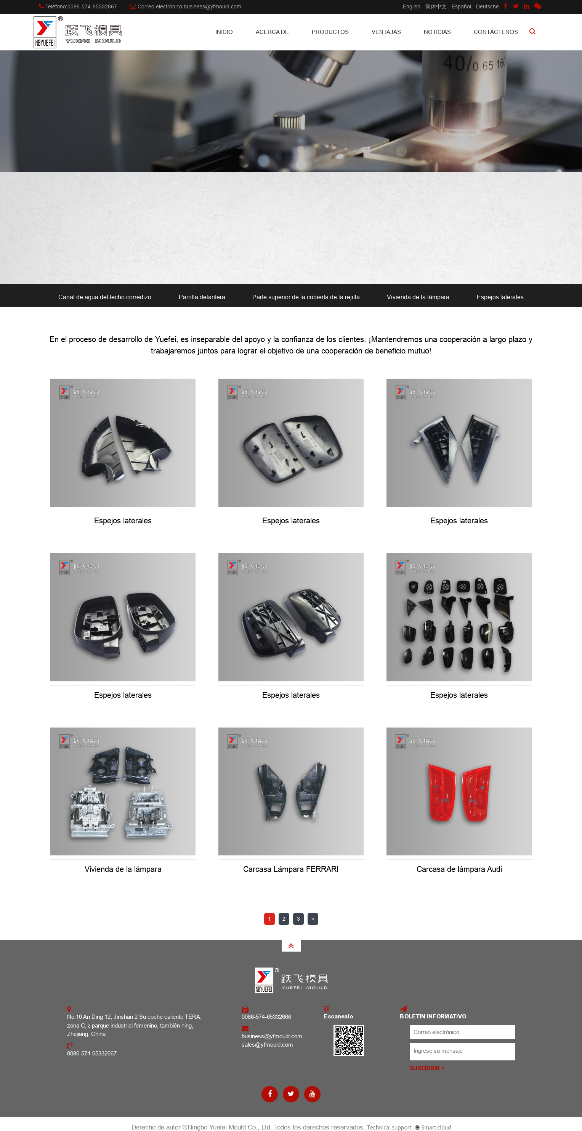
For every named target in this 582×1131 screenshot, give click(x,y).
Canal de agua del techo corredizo (104, 297)
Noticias (437, 32)
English (411, 6)
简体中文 (436, 6)
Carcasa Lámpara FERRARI (291, 869)
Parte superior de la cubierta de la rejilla (306, 297)
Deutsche (487, 6)
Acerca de (272, 32)
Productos (330, 32)
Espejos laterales (500, 297)
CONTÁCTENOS (496, 32)
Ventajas (386, 32)
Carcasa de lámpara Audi (459, 869)
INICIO (224, 32)
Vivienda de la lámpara (418, 297)
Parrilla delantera (202, 297)
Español (461, 6)
